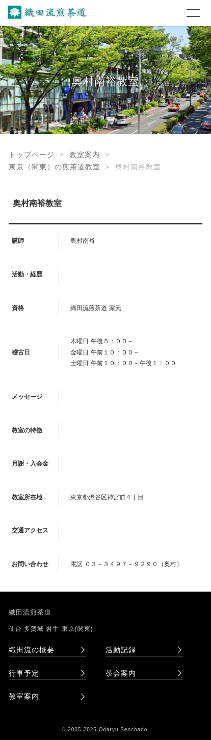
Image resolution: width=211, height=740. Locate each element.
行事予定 (24, 673)
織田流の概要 (32, 650)
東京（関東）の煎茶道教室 (54, 167)
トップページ (32, 154)
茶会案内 (121, 673)
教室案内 (84, 154)
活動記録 (121, 650)
